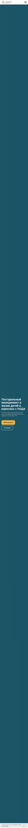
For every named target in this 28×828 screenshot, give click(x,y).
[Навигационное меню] (25, 2)
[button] (8, 422)
